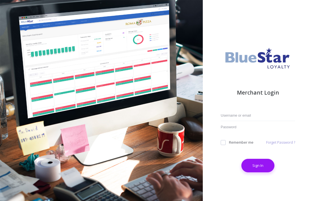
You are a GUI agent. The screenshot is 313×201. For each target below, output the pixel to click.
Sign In (257, 165)
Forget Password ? (280, 142)
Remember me (237, 142)
